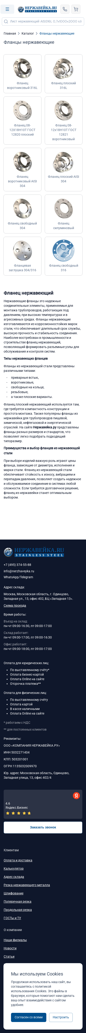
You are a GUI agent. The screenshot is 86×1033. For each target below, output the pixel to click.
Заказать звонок (43, 827)
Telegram (26, 577)
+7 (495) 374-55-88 (17, 565)
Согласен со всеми (29, 1017)
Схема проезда (15, 605)
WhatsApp (11, 577)
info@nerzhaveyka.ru (19, 571)
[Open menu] (7, 9)
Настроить (61, 1017)
